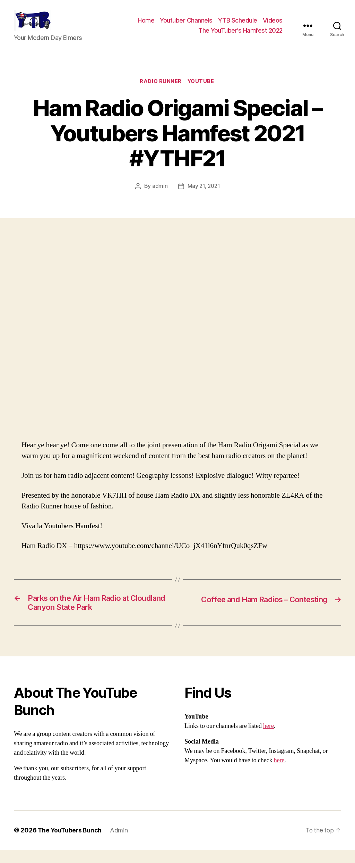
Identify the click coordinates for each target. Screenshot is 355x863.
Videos (273, 25)
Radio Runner (161, 92)
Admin (121, 843)
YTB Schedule (237, 25)
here (268, 739)
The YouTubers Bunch (70, 843)
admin (159, 196)
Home (146, 25)
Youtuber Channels (186, 25)
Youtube (201, 92)
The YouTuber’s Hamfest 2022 (240, 35)
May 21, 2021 (204, 196)
